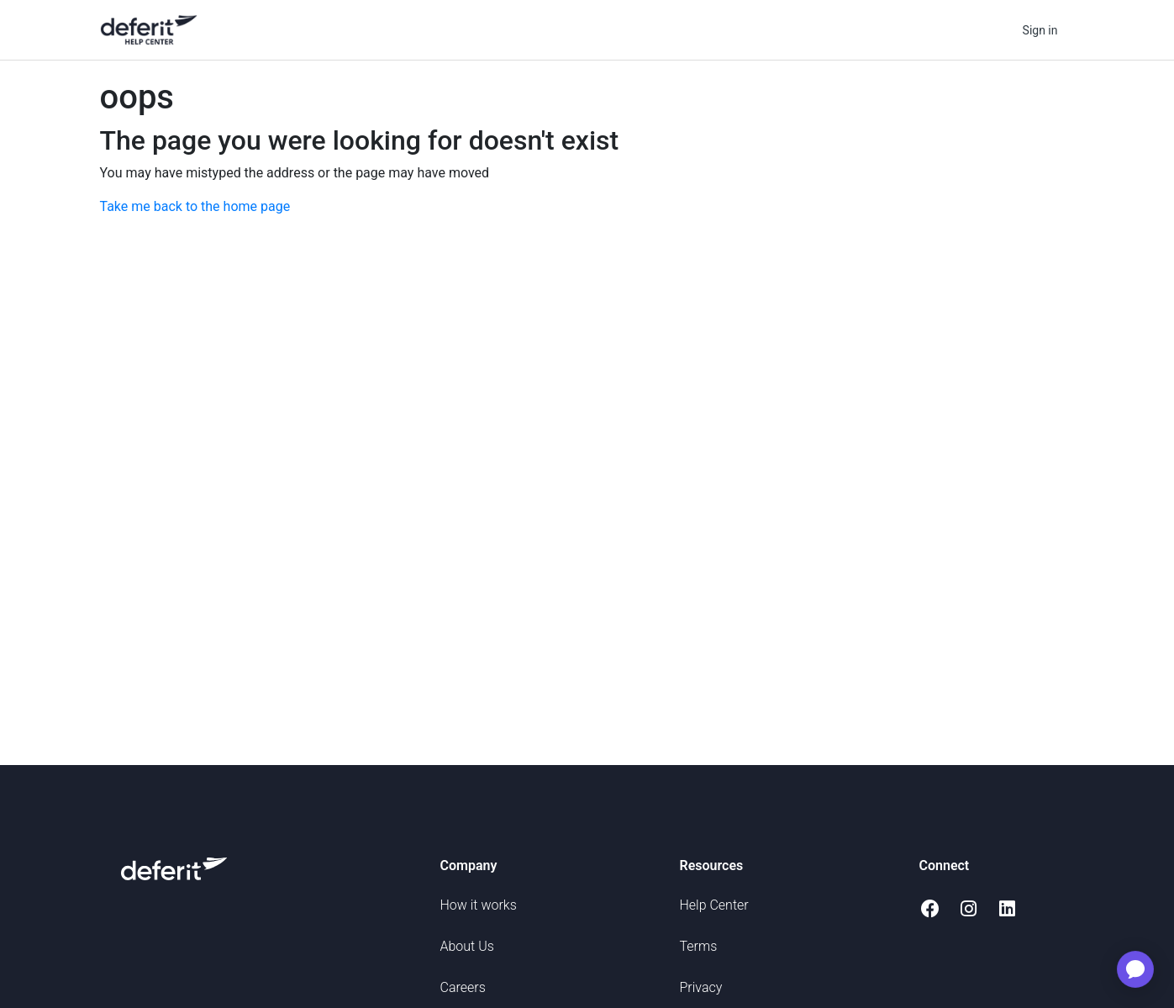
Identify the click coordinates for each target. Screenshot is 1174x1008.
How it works (478, 905)
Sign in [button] (1040, 30)
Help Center (714, 905)
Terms (699, 946)
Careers (463, 987)
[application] (1135, 969)
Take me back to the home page (195, 206)
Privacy (701, 987)
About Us (467, 946)
